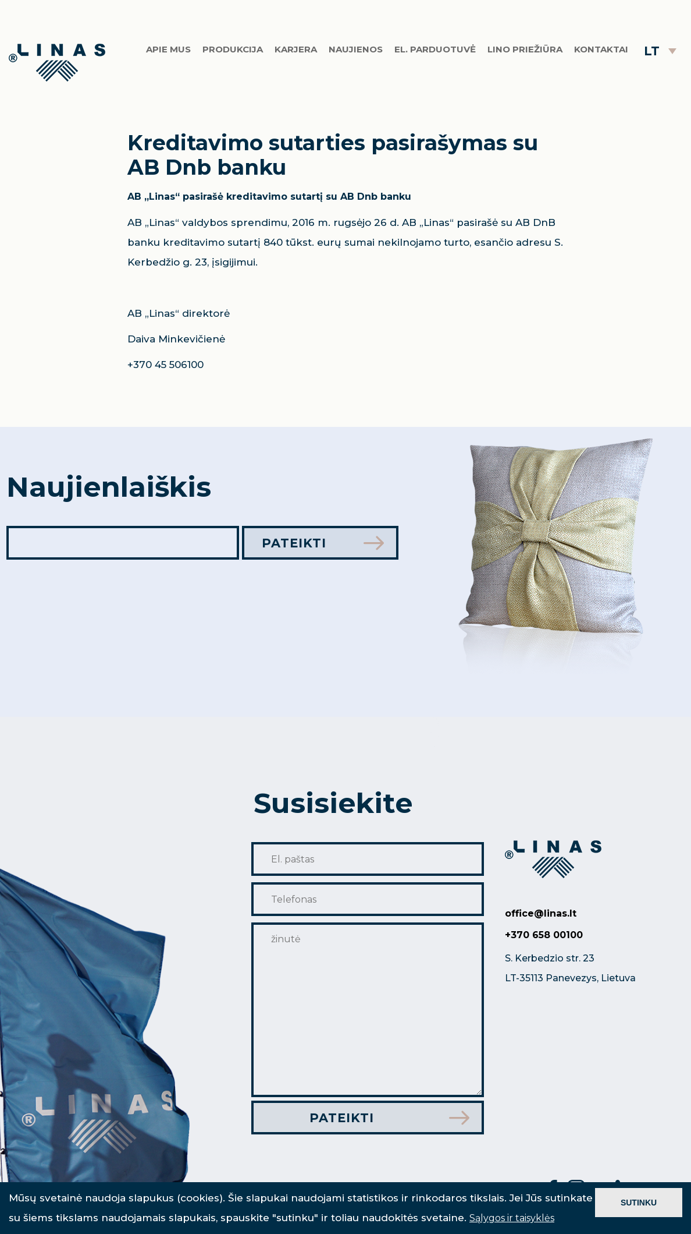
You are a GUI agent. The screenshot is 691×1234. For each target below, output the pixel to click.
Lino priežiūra (524, 49)
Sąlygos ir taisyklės (511, 1218)
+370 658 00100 (544, 934)
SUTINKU (639, 1202)
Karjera (296, 49)
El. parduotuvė (435, 49)
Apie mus (168, 49)
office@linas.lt (540, 913)
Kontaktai (601, 49)
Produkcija (232, 49)
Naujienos (356, 49)
